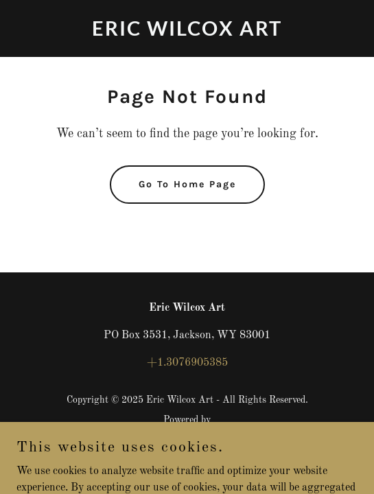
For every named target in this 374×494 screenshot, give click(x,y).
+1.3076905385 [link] (187, 362)
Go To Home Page (187, 184)
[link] (187, 32)
